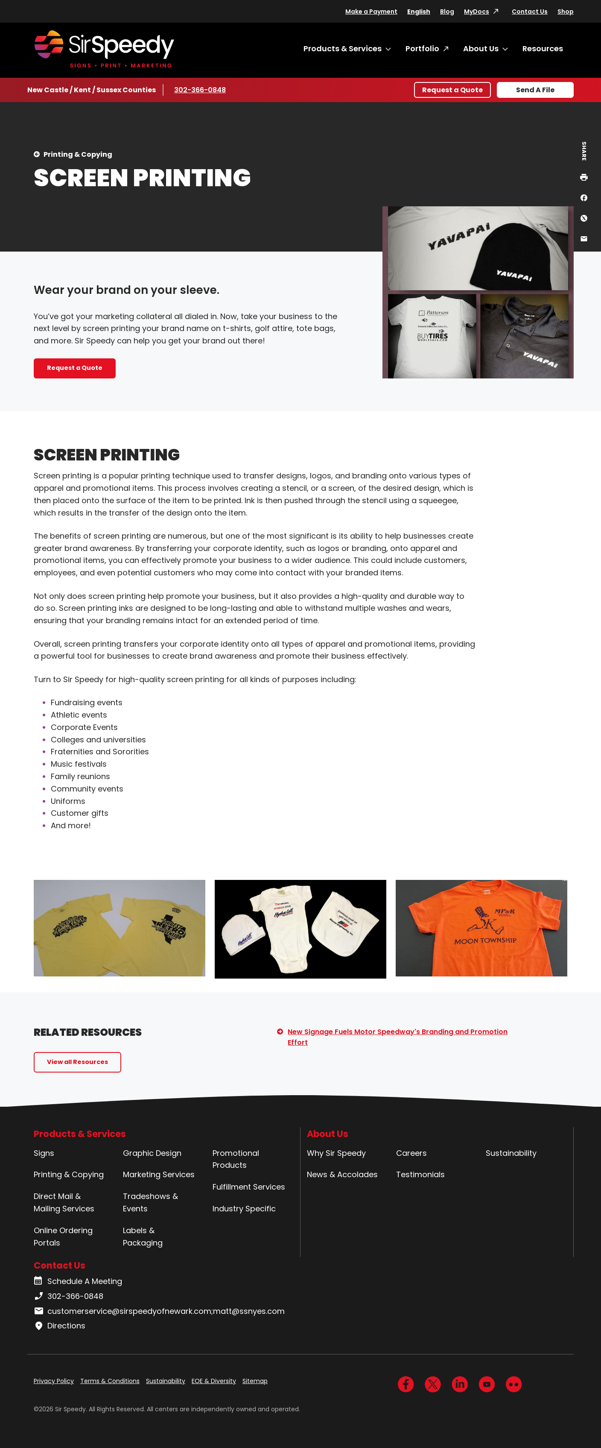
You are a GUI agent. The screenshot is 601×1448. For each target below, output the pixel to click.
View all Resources (77, 1062)
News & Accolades (342, 1174)
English (418, 11)
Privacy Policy (54, 1381)
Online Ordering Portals (63, 1236)
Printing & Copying (78, 154)
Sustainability (511, 1153)
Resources (542, 48)
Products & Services (342, 48)
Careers (411, 1153)
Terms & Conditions (110, 1381)
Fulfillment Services (249, 1186)
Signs (44, 1153)
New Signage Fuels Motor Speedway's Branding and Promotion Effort (398, 1037)
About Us (481, 48)
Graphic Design (152, 1153)
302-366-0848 (200, 90)
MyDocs (476, 11)
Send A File (535, 90)
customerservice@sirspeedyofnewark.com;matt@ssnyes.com (159, 1311)
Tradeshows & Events (150, 1202)
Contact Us (530, 11)
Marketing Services (159, 1174)
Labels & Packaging (143, 1236)
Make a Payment (371, 11)
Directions (59, 1325)
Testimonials (420, 1174)
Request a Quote (452, 90)
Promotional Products (236, 1159)
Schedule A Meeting (78, 1281)
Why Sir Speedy (336, 1153)
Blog (447, 11)
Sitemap (255, 1381)
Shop (565, 11)
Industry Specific (244, 1208)
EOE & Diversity (214, 1381)
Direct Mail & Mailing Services (64, 1202)
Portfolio (422, 48)
